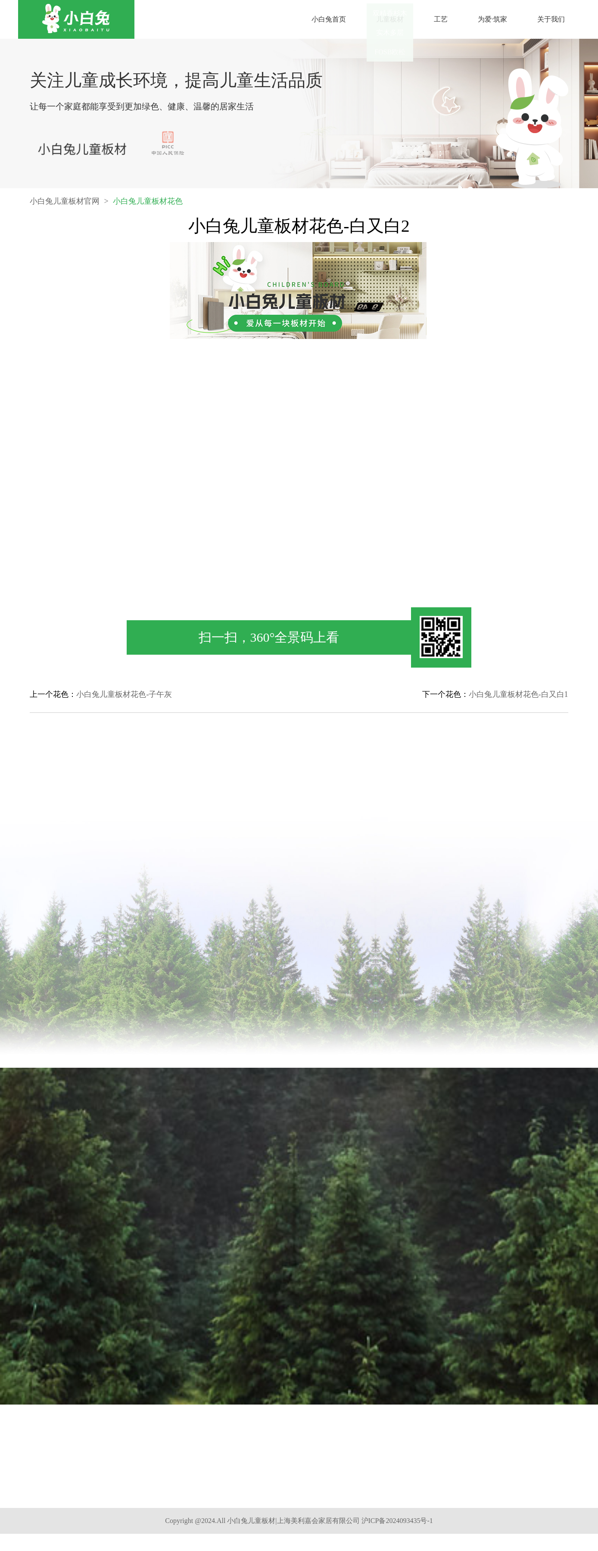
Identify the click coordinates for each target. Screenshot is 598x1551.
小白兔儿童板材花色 (148, 210)
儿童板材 (390, 19)
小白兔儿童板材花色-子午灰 (124, 694)
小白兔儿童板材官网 (65, 210)
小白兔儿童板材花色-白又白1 (518, 694)
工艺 (441, 19)
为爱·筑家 (492, 19)
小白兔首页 (328, 19)
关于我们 (551, 19)
